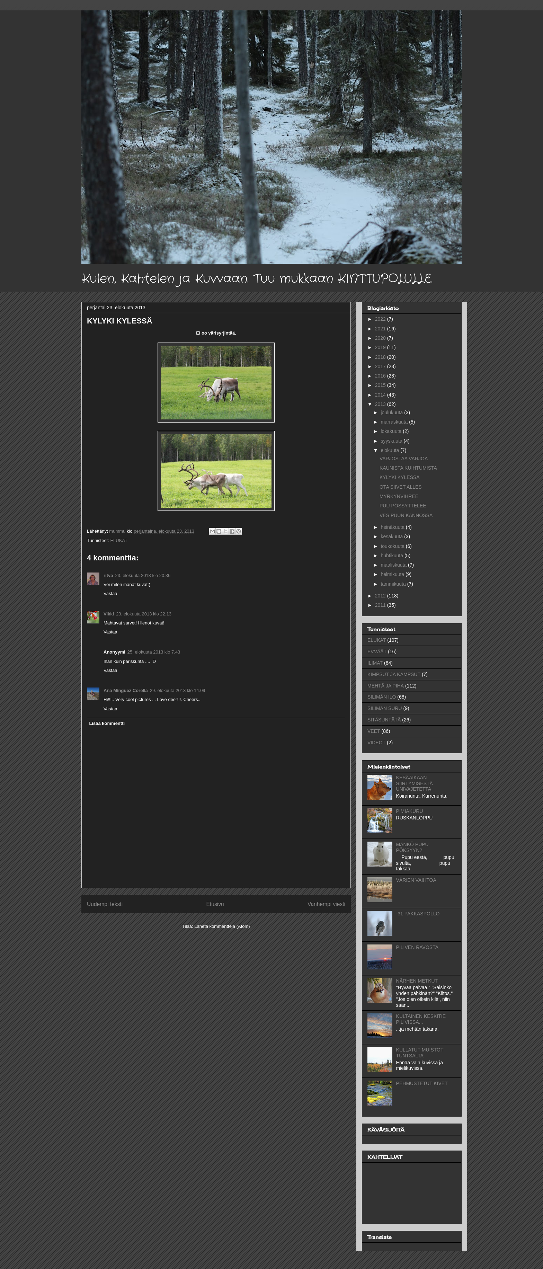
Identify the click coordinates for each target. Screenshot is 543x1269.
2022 (381, 319)
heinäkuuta (393, 527)
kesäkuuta (392, 536)
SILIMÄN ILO (381, 697)
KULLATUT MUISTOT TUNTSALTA (420, 1052)
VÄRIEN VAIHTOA (416, 880)
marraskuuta (395, 422)
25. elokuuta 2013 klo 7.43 (153, 652)
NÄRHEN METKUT (417, 981)
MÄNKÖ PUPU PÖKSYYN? (412, 847)
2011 (381, 605)
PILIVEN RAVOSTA (417, 947)
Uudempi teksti (105, 904)
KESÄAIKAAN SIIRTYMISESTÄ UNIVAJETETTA (414, 783)
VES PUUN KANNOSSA (406, 515)
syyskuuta (392, 441)
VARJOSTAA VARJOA (404, 458)
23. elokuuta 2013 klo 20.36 (142, 575)
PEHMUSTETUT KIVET (422, 1083)
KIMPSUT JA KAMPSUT (393, 674)
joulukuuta (392, 412)
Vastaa (110, 593)
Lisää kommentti (107, 723)
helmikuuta (393, 574)
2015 (381, 385)
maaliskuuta (394, 565)
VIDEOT (376, 742)
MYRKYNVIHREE (399, 496)
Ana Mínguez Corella (126, 690)
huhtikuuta (392, 555)
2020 (381, 338)
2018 (381, 357)
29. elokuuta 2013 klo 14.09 (177, 690)
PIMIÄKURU (409, 811)
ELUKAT (118, 540)
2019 (381, 347)
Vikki (109, 613)
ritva (108, 575)
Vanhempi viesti (326, 904)
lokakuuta (392, 431)
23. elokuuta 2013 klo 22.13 (143, 613)
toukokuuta (393, 546)
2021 (381, 328)
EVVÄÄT (376, 651)
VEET (373, 731)
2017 (381, 366)
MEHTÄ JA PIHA (385, 686)
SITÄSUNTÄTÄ (384, 719)
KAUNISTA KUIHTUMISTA (408, 468)
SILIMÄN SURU (384, 708)
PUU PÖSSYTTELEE (403, 505)
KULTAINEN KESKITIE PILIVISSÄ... (421, 1019)
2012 (381, 595)
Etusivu (215, 904)
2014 (381, 395)
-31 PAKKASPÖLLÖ (418, 913)
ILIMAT (375, 663)
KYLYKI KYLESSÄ (400, 477)
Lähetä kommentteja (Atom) (222, 926)
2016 (381, 376)
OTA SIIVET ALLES (401, 487)
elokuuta (390, 450)
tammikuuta (394, 584)
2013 (381, 404)
